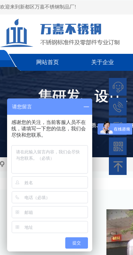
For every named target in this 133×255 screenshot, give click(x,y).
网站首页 (47, 62)
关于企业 (102, 62)
